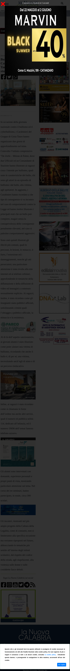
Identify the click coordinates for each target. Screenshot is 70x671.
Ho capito (61, 665)
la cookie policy (51, 655)
